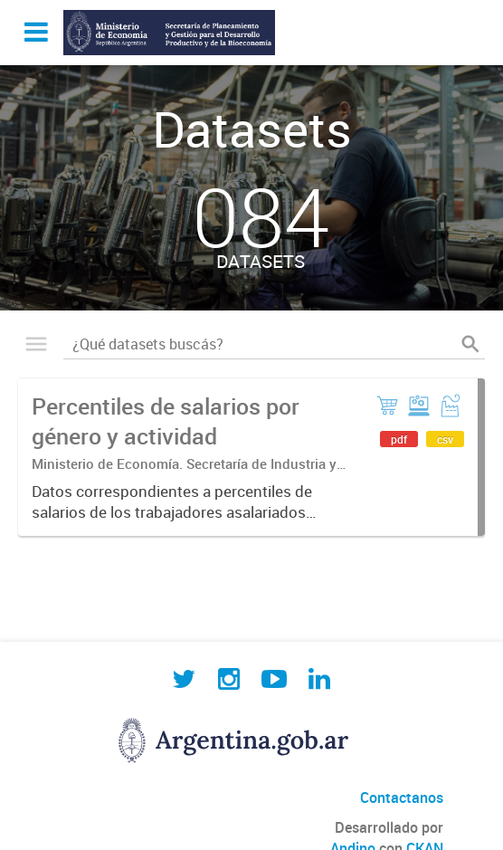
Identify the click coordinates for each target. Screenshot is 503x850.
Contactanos (401, 797)
